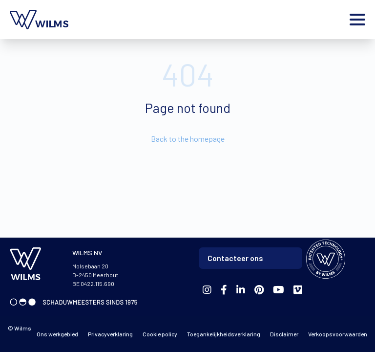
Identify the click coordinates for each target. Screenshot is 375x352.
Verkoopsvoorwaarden (337, 333)
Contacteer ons (235, 258)
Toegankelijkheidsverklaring (223, 333)
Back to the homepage (188, 138)
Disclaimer (284, 333)
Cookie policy (160, 333)
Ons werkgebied (57, 333)
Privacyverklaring (110, 333)
